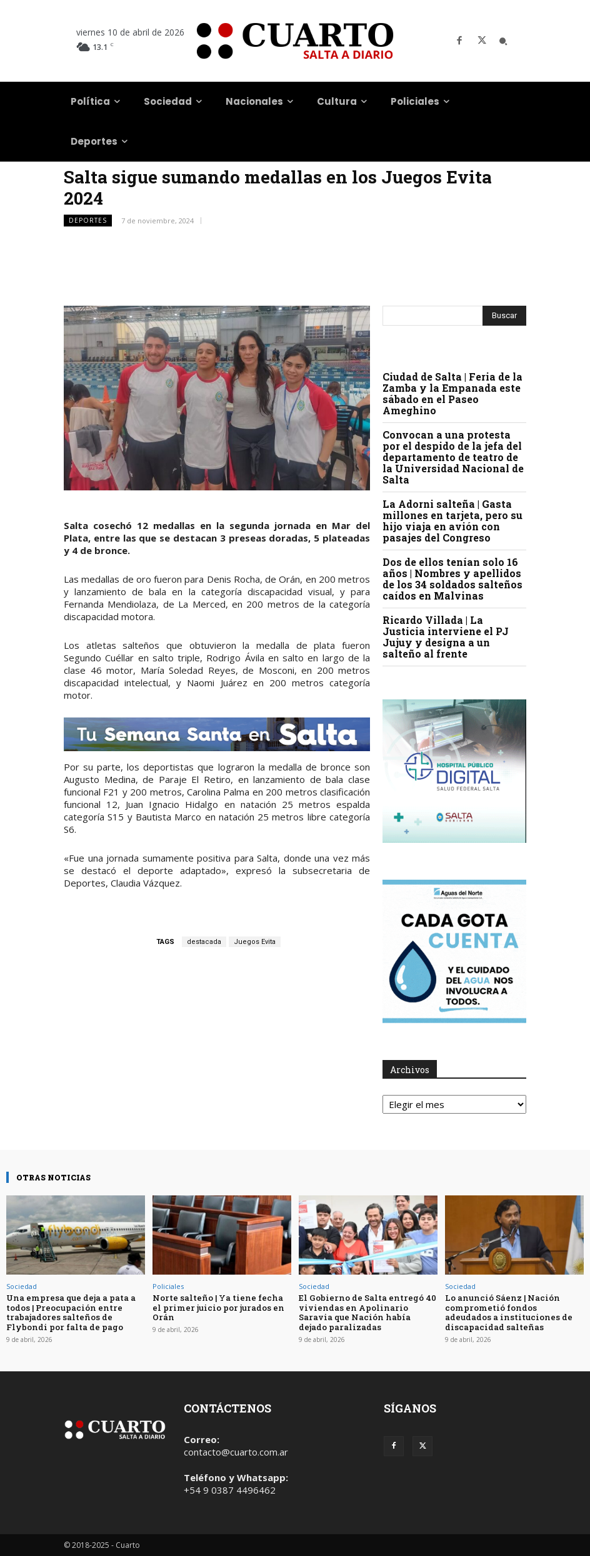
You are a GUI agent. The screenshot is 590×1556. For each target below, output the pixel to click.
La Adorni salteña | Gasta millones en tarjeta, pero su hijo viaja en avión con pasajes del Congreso (452, 520)
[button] (503, 41)
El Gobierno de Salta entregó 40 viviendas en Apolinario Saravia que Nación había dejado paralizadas (366, 1312)
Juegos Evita (255, 942)
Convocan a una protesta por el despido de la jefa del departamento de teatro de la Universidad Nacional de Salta (453, 457)
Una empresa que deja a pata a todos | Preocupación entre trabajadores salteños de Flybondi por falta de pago (70, 1312)
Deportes (88, 220)
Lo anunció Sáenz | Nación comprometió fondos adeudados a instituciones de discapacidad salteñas (514, 1312)
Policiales (168, 1286)
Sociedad (21, 1286)
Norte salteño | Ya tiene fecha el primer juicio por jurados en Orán (217, 1307)
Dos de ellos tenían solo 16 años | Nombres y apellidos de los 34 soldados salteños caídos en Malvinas (452, 578)
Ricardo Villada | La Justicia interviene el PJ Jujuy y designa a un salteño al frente (445, 636)
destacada (204, 942)
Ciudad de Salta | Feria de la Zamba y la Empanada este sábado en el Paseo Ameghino (452, 393)
